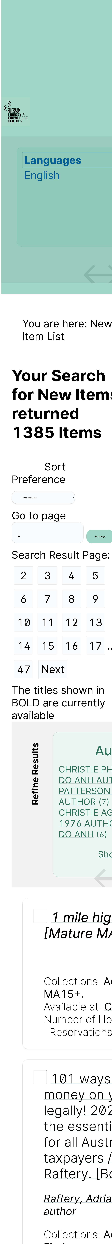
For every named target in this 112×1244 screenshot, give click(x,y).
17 (95, 645)
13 (95, 622)
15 (48, 645)
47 (24, 669)
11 (48, 622)
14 (24, 645)
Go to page (39, 515)
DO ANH (76, 834)
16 (71, 645)
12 (71, 622)
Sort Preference (38, 473)
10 (24, 622)
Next (53, 669)
